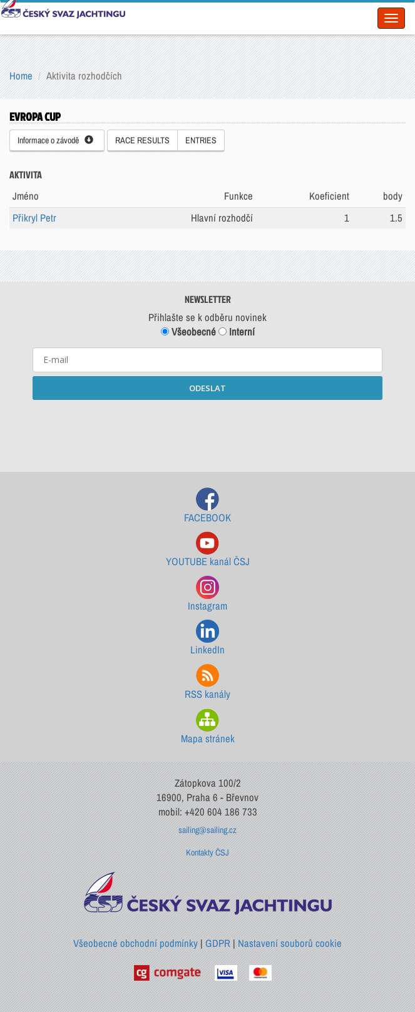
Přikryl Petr (34, 218)
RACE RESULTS (142, 140)
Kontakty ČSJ (207, 852)
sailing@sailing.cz (207, 830)
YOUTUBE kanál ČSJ (208, 549)
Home (21, 76)
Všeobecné (188, 332)
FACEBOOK (207, 506)
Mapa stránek (208, 726)
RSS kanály (207, 682)
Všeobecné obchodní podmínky (135, 943)
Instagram (207, 594)
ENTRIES (201, 140)
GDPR (217, 943)
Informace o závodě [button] (55, 140)
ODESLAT (207, 388)
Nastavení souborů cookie (290, 943)
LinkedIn (207, 638)
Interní (236, 332)
